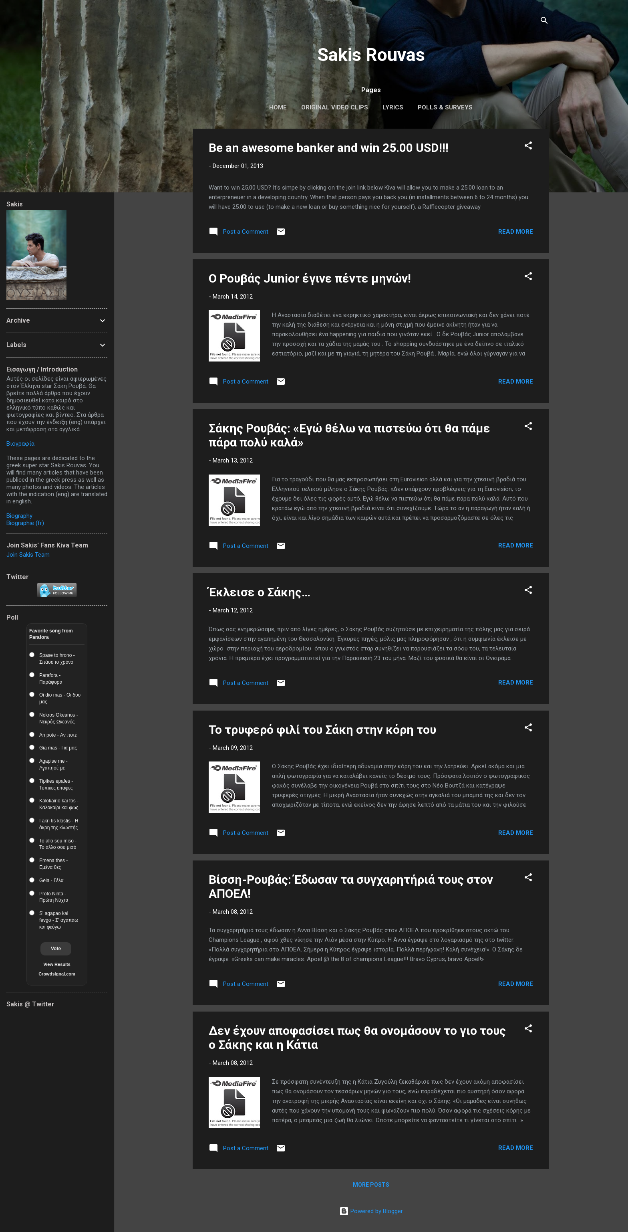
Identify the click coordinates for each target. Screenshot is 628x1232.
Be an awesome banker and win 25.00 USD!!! (329, 148)
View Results (56, 964)
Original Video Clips (334, 107)
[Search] (544, 22)
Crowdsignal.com (56, 973)
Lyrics (392, 107)
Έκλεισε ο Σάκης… (259, 592)
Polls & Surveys (445, 107)
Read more (515, 231)
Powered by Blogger (371, 1211)
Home (278, 107)
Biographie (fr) (25, 523)
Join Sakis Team (28, 554)
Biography (19, 515)
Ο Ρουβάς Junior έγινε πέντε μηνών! (310, 278)
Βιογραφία (20, 443)
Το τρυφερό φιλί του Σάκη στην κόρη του (322, 730)
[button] (528, 147)
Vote (56, 948)
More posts (371, 1185)
